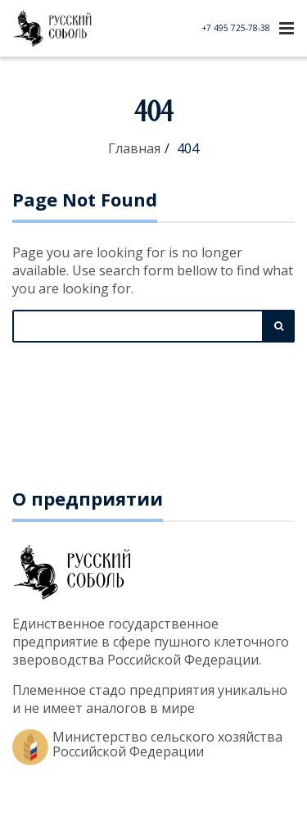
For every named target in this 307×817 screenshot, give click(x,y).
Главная (134, 148)
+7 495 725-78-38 (236, 28)
